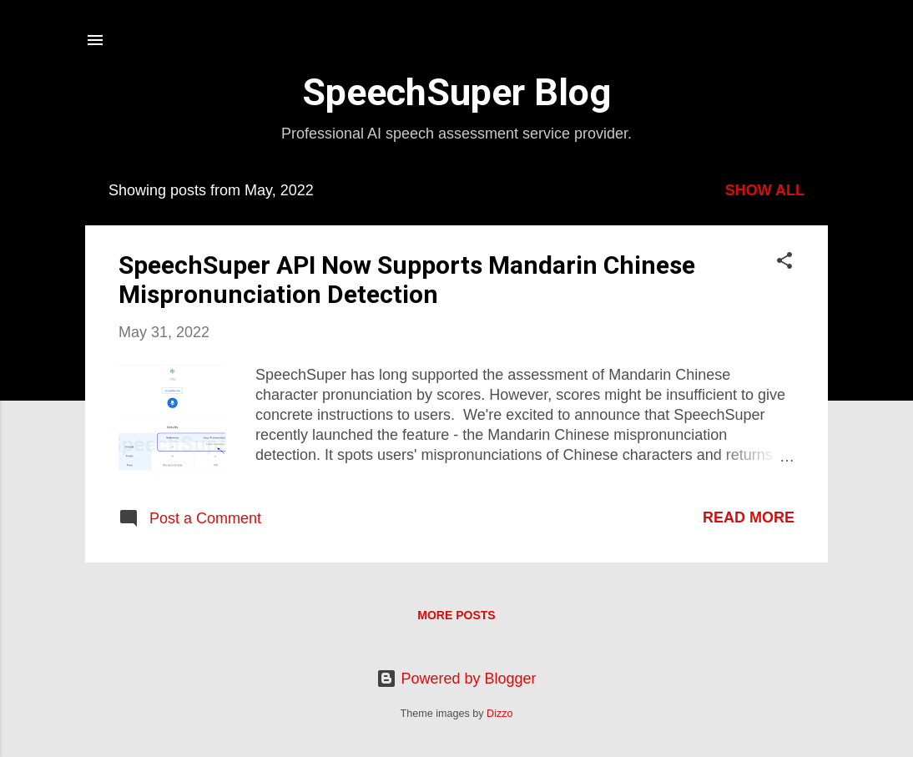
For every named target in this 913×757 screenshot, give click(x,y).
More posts (456, 615)
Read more (748, 517)
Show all (765, 190)
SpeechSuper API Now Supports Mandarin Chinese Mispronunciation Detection (407, 279)
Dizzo (500, 713)
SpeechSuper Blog (456, 92)
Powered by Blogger (456, 678)
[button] (784, 262)
